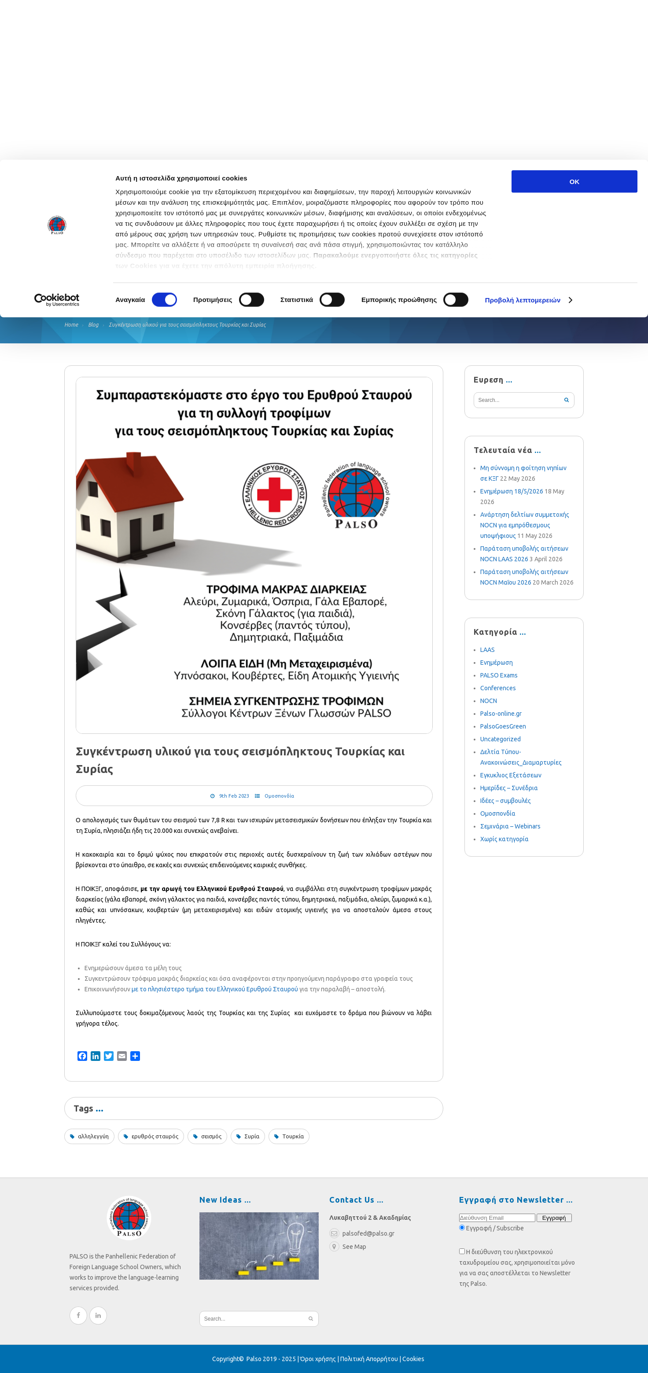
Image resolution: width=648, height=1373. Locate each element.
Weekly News (287, 276)
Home (71, 325)
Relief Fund (146, 276)
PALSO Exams (499, 675)
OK (575, 22)
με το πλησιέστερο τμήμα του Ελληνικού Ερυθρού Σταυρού (215, 989)
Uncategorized (500, 739)
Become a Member (427, 276)
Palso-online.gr (501, 713)
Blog (236, 276)
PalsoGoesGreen (503, 726)
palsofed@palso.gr (446, 183)
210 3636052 (515, 183)
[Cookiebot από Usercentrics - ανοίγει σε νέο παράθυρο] (57, 140)
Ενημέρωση (496, 662)
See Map (347, 1246)
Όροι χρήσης (318, 1358)
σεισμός (211, 1136)
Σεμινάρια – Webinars (510, 826)
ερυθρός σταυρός (155, 1136)
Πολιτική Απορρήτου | (371, 1358)
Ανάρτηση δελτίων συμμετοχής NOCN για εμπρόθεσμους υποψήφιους (524, 525)
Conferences (498, 688)
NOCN (488, 700)
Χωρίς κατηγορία (504, 839)
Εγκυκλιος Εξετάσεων (510, 775)
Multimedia (352, 276)
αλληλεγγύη (93, 1136)
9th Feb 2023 (234, 796)
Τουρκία (293, 1136)
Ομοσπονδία (279, 796)
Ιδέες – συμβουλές (505, 800)
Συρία (251, 1136)
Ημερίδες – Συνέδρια (509, 787)
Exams (198, 276)
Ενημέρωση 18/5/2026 (511, 491)
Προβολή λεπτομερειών (523, 140)
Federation (85, 276)
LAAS (487, 649)
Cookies (413, 1358)
